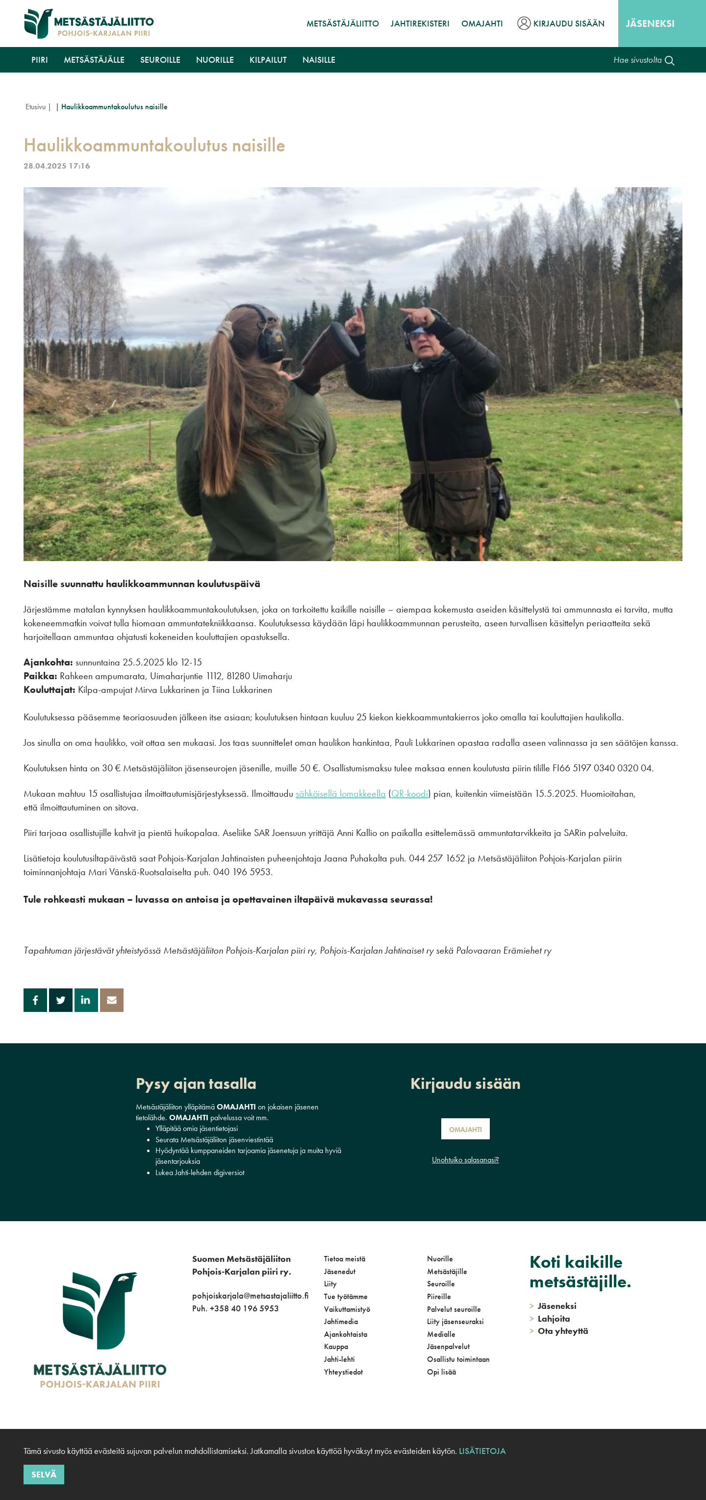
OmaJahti (482, 23)
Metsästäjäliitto (342, 23)
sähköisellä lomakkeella (341, 793)
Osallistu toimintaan (458, 1359)
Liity (330, 1284)
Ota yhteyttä (559, 1330)
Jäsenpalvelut (448, 1346)
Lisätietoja (482, 1450)
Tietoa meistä (344, 1259)
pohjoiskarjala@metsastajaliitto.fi (250, 1295)
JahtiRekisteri (420, 23)
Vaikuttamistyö (347, 1309)
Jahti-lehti (339, 1359)
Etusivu (35, 106)
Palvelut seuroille (454, 1309)
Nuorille (215, 59)
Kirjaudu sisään (569, 23)
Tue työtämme (346, 1296)
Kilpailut (268, 59)
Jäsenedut (339, 1271)
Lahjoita (550, 1318)
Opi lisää (441, 1372)
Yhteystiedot (343, 1372)
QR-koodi (409, 793)
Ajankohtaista (345, 1334)
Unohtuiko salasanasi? (465, 1160)
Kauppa (336, 1346)
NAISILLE (319, 59)
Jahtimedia (341, 1321)
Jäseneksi (650, 23)
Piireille (439, 1296)
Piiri (39, 59)
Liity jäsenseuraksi (455, 1321)
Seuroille (160, 59)
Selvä (43, 1474)
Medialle (441, 1334)
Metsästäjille (447, 1271)
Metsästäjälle (94, 59)
